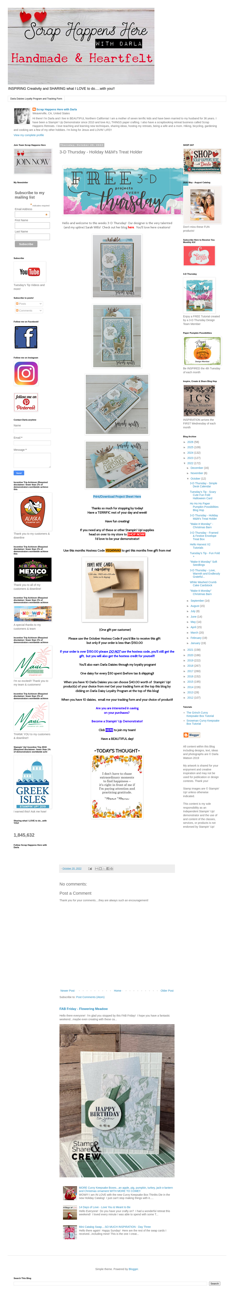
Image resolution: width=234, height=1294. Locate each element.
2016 (190, 676)
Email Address (31, 209)
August (195, 605)
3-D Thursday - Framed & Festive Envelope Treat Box (204, 536)
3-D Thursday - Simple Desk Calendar (203, 485)
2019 (190, 660)
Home (117, 990)
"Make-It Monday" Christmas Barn (201, 592)
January (196, 643)
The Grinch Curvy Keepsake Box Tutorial (200, 714)
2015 (190, 681)
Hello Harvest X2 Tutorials (200, 546)
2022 (190, 463)
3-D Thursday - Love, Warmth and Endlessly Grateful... (205, 573)
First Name (21, 220)
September (198, 600)
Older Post (167, 990)
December (197, 467)
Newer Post (67, 990)
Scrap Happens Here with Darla (56, 109)
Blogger (133, 1269)
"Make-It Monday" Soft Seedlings (203, 563)
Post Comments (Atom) (90, 997)
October (196, 478)
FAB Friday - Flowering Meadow (83, 1009)
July (193, 611)
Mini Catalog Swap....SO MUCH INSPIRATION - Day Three (115, 1226)
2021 (190, 649)
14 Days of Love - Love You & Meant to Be (104, 1207)
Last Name (21, 231)
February (196, 637)
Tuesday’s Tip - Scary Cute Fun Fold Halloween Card (203, 495)
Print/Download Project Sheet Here (117, 496)
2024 (190, 452)
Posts (21, 303)
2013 (190, 692)
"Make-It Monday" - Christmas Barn (201, 525)
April (194, 627)
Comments (24, 310)
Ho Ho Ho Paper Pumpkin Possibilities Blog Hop (204, 507)
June (194, 616)
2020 (190, 655)
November (197, 473)
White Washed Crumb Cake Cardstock (203, 584)
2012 (190, 697)
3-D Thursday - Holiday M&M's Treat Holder (204, 517)
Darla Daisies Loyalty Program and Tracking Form (36, 98)
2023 (190, 458)
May (193, 621)
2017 (190, 671)
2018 (190, 665)
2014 (190, 687)
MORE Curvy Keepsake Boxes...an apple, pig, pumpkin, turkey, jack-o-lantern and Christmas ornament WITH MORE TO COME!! (126, 1189)
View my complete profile (29, 135)
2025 (190, 447)
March (195, 632)
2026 (190, 442)
